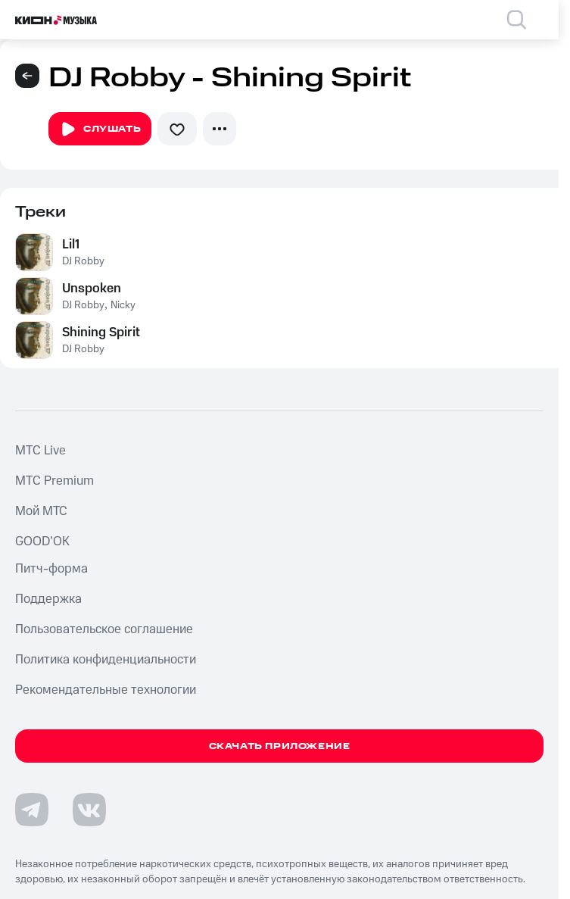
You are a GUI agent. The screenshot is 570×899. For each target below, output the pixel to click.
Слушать (100, 129)
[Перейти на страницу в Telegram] (31, 809)
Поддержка (48, 599)
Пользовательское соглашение (104, 629)
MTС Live (40, 451)
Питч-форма (51, 569)
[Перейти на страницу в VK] (89, 809)
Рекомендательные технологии (105, 690)
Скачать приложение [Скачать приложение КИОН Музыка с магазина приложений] (279, 746)
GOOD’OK (42, 541)
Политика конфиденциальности (105, 660)
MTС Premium (54, 481)
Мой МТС (41, 511)
